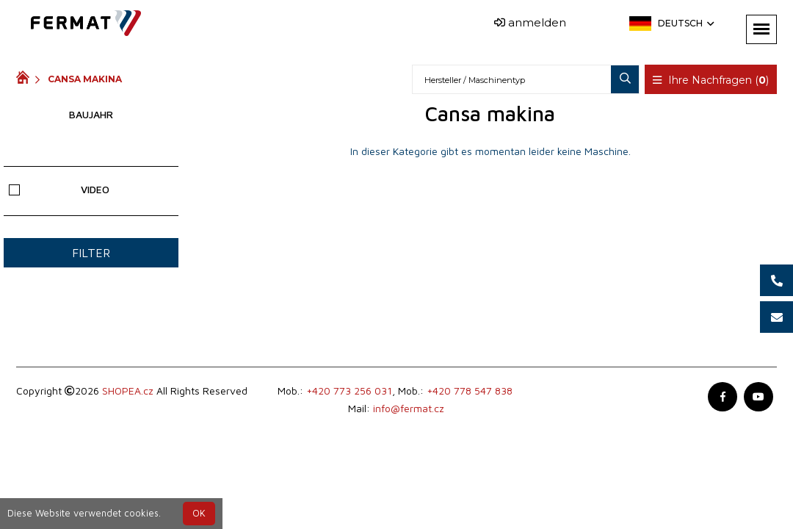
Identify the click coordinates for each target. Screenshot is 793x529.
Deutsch (684, 23)
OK (199, 513)
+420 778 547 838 (470, 390)
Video (59, 189)
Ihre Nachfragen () (711, 80)
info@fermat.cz (408, 408)
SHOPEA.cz (127, 390)
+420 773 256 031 (349, 390)
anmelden (530, 22)
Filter (91, 252)
